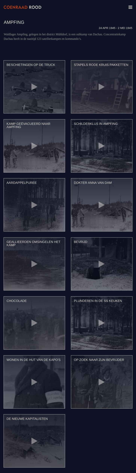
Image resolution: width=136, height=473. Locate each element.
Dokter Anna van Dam (93, 183)
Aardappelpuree (22, 183)
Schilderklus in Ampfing (96, 124)
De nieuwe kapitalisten (27, 419)
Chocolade (17, 301)
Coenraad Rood (22, 7)
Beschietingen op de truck (31, 65)
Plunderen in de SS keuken (98, 301)
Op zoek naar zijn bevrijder (99, 360)
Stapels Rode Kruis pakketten (101, 65)
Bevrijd (80, 242)
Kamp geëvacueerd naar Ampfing (28, 125)
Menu (130, 7)
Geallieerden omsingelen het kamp (33, 243)
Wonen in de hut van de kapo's (34, 360)
